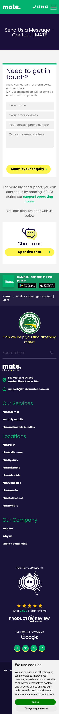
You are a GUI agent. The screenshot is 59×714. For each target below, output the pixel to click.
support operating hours (38, 199)
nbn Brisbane (11, 468)
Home (6, 296)
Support (8, 529)
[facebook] (17, 648)
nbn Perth (9, 445)
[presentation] (30, 156)
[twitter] (25, 648)
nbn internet (11, 412)
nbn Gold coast (13, 498)
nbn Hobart (10, 506)
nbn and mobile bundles (19, 427)
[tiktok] (42, 648)
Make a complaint (15, 544)
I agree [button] (35, 702)
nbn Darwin (10, 491)
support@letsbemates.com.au (26, 389)
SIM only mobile (13, 420)
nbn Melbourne (12, 453)
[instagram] (34, 648)
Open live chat (29, 252)
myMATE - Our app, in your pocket (34, 279)
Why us (7, 536)
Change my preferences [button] (36, 708)
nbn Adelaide (11, 475)
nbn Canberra (12, 483)
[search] (52, 353)
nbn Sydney (10, 460)
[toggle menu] (53, 7)
